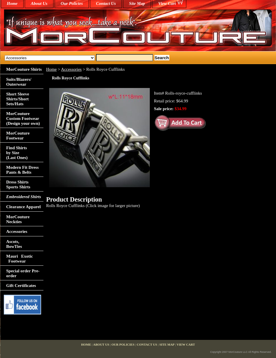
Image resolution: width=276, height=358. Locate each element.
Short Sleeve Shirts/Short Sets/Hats (17, 99)
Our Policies (72, 3)
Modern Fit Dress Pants (22, 170)
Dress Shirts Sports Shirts (18, 184)
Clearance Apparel (23, 206)
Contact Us (106, 3)
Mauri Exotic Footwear (19, 258)
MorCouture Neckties (18, 219)
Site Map (137, 3)
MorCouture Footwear (18, 135)
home (12, 3)
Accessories (71, 69)
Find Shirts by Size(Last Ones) (17, 153)
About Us (39, 3)
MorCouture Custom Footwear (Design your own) (23, 118)
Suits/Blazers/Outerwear (19, 82)
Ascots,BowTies (14, 244)
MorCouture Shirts (24, 69)
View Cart (167, 3)
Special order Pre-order (23, 273)
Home (51, 69)
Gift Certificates (21, 285)
